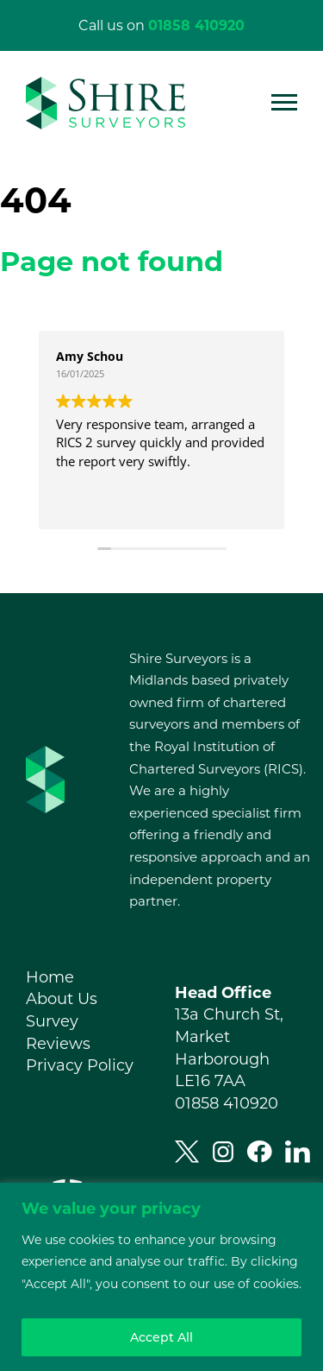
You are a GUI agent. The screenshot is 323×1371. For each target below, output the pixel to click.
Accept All (161, 1337)
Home (50, 977)
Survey (52, 1021)
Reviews (58, 1043)
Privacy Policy (80, 1065)
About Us (61, 998)
